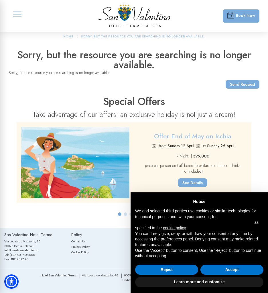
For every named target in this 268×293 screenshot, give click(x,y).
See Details (192, 183)
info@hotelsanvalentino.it (21, 250)
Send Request (242, 84)
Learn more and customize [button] (199, 282)
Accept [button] (232, 269)
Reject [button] (167, 269)
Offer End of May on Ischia (192, 136)
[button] (119, 214)
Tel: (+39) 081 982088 (19, 254)
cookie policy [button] (174, 228)
